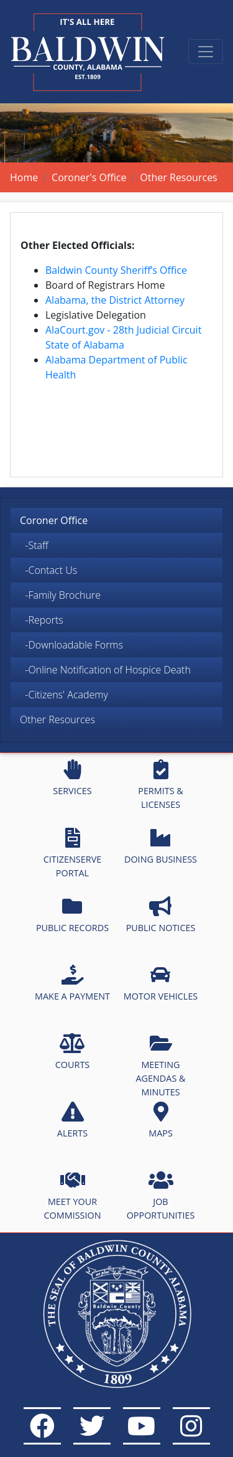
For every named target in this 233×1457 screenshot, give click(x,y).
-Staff (34, 545)
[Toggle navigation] (205, 51)
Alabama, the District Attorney (115, 300)
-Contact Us (48, 570)
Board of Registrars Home (105, 285)
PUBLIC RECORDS (72, 915)
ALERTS (72, 1120)
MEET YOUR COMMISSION (72, 1195)
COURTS (72, 1051)
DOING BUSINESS (160, 846)
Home (24, 177)
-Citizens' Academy (64, 694)
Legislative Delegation (95, 315)
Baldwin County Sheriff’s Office (116, 270)
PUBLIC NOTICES (161, 915)
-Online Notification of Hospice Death (105, 670)
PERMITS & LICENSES (160, 784)
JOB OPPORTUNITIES (161, 1195)
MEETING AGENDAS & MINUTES (160, 1065)
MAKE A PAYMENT (72, 983)
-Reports (41, 620)
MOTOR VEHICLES (161, 983)
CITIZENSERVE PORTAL (72, 853)
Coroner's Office (89, 177)
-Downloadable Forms (71, 645)
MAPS (160, 1120)
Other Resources (57, 719)
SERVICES (72, 778)
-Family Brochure (60, 595)
